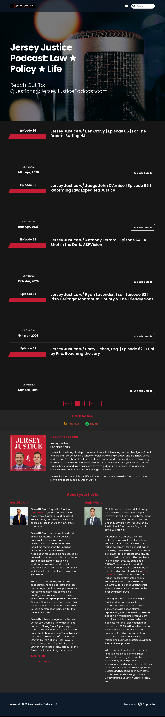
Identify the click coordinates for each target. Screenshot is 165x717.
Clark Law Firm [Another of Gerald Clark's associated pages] (40, 662)
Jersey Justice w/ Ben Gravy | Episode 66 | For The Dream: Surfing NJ (98, 133)
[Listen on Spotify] (92, 424)
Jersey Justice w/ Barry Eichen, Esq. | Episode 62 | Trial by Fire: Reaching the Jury (102, 351)
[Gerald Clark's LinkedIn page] (38, 657)
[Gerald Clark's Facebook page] (32, 657)
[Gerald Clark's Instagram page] (35, 657)
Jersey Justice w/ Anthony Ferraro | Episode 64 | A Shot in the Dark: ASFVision (98, 242)
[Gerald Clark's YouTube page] (41, 657)
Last (98, 403)
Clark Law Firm (39, 513)
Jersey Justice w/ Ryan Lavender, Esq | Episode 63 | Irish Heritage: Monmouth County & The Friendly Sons (102, 297)
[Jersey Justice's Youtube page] (127, 6)
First (67, 403)
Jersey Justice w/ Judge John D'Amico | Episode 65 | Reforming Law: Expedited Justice (100, 188)
